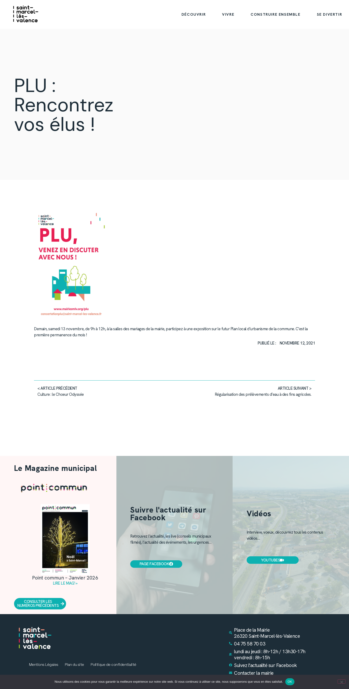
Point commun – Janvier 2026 (65, 578)
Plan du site (74, 665)
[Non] (341, 681)
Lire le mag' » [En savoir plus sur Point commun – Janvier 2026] (65, 583)
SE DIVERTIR (329, 14)
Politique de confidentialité (113, 665)
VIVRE (228, 14)
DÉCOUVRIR (194, 14)
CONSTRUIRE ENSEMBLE (275, 14)
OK (290, 681)
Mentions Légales (43, 665)
